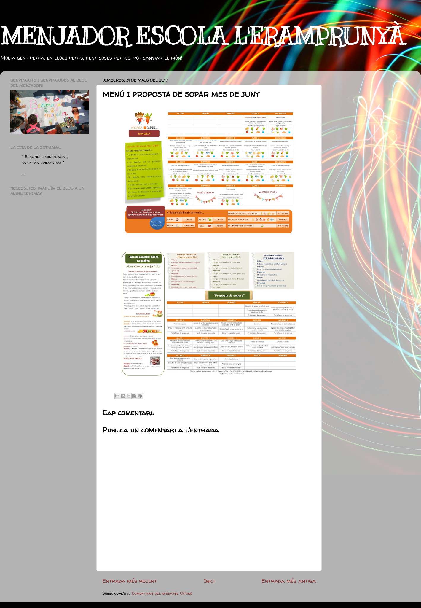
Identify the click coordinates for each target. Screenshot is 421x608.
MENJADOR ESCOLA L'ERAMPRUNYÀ (202, 36)
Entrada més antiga (288, 581)
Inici (209, 581)
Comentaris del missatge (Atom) (162, 593)
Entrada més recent (129, 581)
